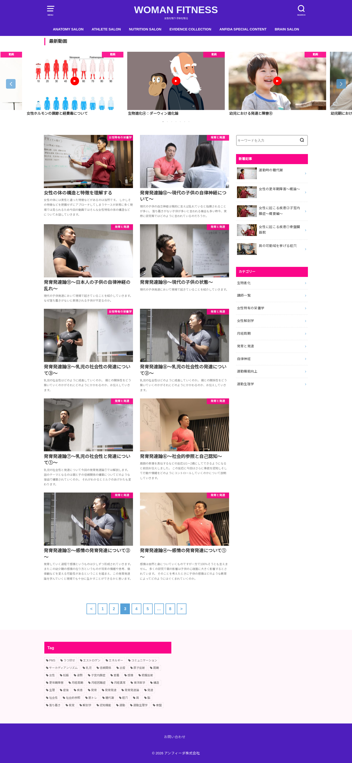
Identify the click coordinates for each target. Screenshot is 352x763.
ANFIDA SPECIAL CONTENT (242, 29)
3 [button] (172, 121)
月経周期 (244, 333)
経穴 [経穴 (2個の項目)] (125, 698)
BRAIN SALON (287, 29)
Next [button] (341, 84)
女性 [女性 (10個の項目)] (52, 675)
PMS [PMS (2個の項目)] (52, 660)
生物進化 (244, 283)
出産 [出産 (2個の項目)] (122, 668)
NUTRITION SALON (145, 29)
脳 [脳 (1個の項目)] (148, 698)
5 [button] (180, 121)
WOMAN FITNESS (176, 9)
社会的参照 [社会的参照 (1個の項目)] (73, 698)
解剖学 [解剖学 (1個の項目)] (87, 705)
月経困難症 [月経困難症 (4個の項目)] (98, 682)
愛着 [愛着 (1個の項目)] (116, 675)
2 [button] (167, 121)
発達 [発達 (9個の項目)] (150, 690)
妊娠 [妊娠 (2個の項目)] (66, 675)
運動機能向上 (247, 371)
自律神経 (244, 359)
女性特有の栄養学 (251, 308)
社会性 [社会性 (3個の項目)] (53, 698)
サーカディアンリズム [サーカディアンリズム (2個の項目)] (63, 668)
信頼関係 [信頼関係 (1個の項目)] (105, 668)
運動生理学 (245, 384)
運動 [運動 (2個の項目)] (122, 705)
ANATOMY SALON (68, 29)
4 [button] (176, 121)
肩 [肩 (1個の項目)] (137, 698)
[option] (74, 84)
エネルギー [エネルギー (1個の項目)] (116, 660)
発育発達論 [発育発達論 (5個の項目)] (132, 690)
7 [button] (189, 121)
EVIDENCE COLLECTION (190, 29)
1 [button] (163, 121)
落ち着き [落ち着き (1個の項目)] (55, 705)
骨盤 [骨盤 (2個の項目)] (159, 705)
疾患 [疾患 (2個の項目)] (80, 690)
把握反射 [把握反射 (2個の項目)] (147, 675)
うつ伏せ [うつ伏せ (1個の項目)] (69, 660)
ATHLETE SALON (106, 29)
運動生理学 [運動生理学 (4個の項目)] (140, 705)
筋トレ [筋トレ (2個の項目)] (92, 698)
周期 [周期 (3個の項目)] (156, 668)
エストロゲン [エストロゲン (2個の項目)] (91, 660)
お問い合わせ (174, 737)
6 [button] (185, 121)
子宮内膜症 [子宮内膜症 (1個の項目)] (98, 675)
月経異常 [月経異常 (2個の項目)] (120, 682)
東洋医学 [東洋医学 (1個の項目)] (139, 682)
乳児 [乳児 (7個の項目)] (89, 668)
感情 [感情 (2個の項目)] (130, 675)
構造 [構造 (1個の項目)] (156, 682)
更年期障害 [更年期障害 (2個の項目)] (56, 682)
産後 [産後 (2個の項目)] (66, 690)
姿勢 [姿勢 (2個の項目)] (80, 675)
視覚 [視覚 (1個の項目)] (72, 705)
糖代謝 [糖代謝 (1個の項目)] (109, 698)
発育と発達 (245, 346)
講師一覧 (244, 295)
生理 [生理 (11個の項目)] (52, 690)
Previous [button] (11, 84)
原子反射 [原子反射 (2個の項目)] (139, 668)
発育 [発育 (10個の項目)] (94, 690)
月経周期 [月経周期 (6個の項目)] (77, 682)
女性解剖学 (245, 321)
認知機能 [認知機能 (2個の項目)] (105, 705)
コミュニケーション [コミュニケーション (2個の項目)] (144, 660)
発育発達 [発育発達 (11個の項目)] (110, 690)
